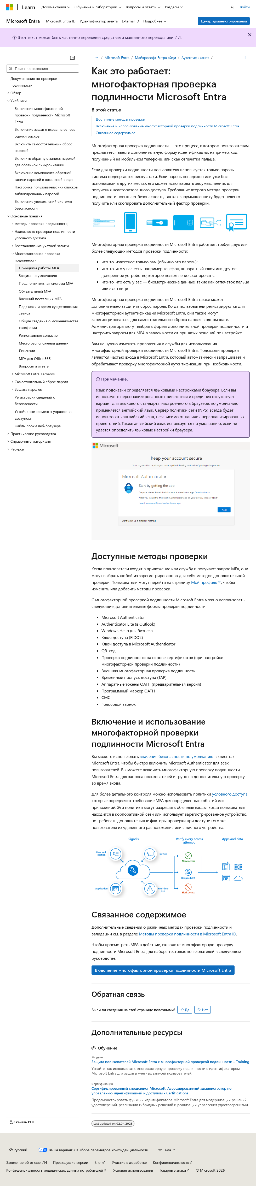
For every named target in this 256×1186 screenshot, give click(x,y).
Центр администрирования (224, 21)
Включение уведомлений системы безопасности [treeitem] (43, 205)
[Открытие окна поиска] (232, 7)
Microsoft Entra (117, 57)
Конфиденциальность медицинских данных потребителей (54, 1170)
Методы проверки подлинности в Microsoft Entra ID (187, 933)
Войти (245, 6)
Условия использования (133, 1170)
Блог (98, 1162)
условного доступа (230, 794)
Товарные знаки (172, 1170)
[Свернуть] (72, 57)
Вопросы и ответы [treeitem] (34, 366)
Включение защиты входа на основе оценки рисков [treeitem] (45, 133)
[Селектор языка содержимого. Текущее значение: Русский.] (18, 1150)
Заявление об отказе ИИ (26, 1162)
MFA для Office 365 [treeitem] (35, 358)
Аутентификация (195, 57)
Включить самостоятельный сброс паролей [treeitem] (43, 147)
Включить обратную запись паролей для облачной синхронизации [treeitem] (45, 162)
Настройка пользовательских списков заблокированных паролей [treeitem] (46, 190)
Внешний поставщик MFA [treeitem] (40, 298)
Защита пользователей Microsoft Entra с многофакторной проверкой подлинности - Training (170, 1061)
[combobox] (42, 68)
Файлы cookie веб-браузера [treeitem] (38, 425)
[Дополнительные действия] (245, 58)
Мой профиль (204, 582)
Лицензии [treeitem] (27, 350)
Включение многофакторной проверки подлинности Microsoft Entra (163, 970)
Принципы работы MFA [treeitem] (39, 267)
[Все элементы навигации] (96, 58)
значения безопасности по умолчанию (176, 756)
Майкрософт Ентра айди (155, 57)
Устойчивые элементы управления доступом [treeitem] (43, 415)
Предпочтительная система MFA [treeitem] (46, 283)
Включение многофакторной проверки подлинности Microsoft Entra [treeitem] (42, 115)
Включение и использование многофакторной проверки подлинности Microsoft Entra (167, 125)
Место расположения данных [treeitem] (43, 343)
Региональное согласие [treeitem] (38, 335)
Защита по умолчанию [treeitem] (38, 275)
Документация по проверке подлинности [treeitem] (33, 82)
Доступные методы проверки (120, 119)
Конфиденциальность (171, 1162)
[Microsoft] (9, 7)
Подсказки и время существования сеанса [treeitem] (48, 310)
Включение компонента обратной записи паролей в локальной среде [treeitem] (44, 176)
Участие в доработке (129, 1162)
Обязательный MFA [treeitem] (35, 291)
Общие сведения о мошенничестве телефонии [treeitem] (48, 324)
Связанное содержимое (115, 132)
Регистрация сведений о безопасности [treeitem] (35, 400)
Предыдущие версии (70, 1162)
